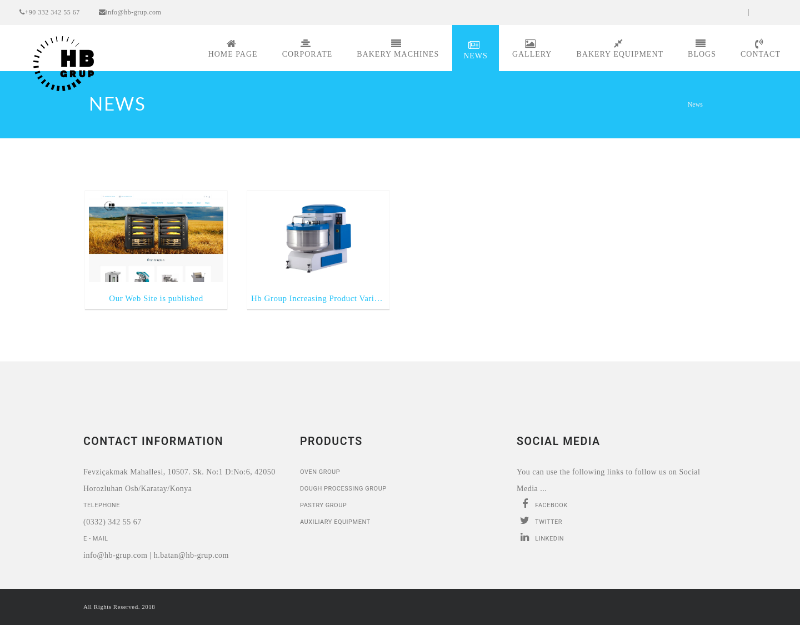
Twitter (539, 521)
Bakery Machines (398, 48)
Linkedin (540, 537)
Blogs (702, 48)
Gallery (532, 48)
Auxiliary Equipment (335, 522)
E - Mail (95, 538)
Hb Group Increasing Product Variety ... (318, 298)
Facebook (542, 504)
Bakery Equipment (619, 48)
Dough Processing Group (343, 488)
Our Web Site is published (156, 298)
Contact (761, 48)
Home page (233, 48)
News (475, 50)
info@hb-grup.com (130, 12)
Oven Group (320, 472)
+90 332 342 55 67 (49, 12)
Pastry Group (323, 505)
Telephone (101, 505)
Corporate (307, 48)
